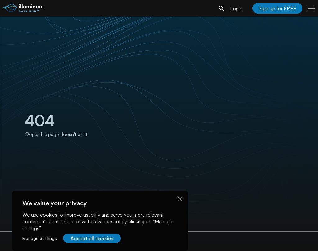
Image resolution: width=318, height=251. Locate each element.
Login (236, 8)
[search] (221, 8)
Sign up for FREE (277, 8)
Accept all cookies (91, 238)
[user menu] (311, 8)
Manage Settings (39, 238)
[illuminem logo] (23, 9)
